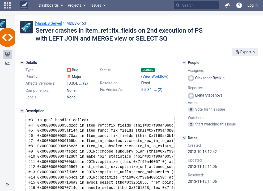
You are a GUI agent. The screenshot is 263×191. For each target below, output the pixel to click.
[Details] (22, 62)
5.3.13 (146, 95)
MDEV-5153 (76, 23)
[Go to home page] (24, 5)
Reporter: (195, 88)
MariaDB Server (48, 23)
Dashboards (49, 5)
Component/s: (37, 95)
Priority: (32, 77)
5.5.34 (146, 90)
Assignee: (196, 70)
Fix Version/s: (111, 90)
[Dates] (184, 138)
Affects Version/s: (40, 83)
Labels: (31, 102)
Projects (74, 5)
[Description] (22, 116)
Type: (30, 70)
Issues (95, 5)
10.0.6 (158, 90)
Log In (253, 5)
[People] (184, 62)
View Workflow (155, 76)
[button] (7, 5)
